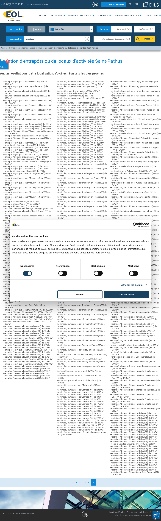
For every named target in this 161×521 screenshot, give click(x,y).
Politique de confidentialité (139, 512)
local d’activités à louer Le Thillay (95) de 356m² (133, 444)
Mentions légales (117, 512)
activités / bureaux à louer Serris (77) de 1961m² (133, 331)
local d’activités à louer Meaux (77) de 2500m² (25, 145)
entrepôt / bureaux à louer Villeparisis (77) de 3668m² (82, 103)
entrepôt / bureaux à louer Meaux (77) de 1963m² (27, 147)
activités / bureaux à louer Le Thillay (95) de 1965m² (135, 446)
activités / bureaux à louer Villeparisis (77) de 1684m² (82, 119)
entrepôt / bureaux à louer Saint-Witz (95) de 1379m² (28, 317)
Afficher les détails (131, 285)
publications (151, 16)
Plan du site (120, 515)
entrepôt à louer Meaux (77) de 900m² (22, 152)
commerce (102, 16)
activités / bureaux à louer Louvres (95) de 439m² (80, 394)
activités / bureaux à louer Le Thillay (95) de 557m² (134, 465)
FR (130, 4)
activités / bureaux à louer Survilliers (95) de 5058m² (28, 328)
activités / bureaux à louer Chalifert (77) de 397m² (80, 159)
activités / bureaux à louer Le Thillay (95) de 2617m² (135, 420)
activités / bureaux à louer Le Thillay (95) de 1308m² (135, 448)
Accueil (43, 16)
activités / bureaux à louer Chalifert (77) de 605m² (80, 138)
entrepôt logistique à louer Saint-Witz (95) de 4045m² (29, 319)
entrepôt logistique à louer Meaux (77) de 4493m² (27, 168)
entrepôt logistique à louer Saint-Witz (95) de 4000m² (29, 310)
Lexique (131, 515)
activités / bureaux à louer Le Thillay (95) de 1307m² (135, 432)
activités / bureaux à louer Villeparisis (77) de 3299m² (82, 121)
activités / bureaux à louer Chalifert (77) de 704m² (80, 140)
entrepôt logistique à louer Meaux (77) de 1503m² (27, 150)
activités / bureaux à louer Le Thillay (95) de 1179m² (135, 453)
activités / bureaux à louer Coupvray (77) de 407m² (27, 368)
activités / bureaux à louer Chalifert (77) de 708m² (80, 161)
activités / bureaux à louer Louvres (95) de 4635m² (80, 392)
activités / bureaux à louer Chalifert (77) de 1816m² (81, 157)
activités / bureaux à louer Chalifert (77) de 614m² (80, 154)
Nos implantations (39, 4)
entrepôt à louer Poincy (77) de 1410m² (22, 206)
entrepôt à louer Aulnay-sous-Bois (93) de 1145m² (134, 171)
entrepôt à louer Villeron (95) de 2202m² (76, 93)
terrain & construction (126, 16)
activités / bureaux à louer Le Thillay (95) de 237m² (134, 413)
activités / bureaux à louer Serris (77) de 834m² (133, 324)
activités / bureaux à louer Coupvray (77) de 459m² (81, 84)
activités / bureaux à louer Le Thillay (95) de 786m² (134, 434)
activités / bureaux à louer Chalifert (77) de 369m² (80, 133)
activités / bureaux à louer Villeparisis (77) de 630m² (81, 110)
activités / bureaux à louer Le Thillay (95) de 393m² (134, 418)
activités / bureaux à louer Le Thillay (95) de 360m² (134, 427)
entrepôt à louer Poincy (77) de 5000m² (22, 204)
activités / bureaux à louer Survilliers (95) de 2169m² (28, 340)
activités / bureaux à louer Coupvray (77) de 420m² (27, 378)
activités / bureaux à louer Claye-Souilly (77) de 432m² (29, 208)
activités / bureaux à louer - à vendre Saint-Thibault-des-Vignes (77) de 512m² (135, 153)
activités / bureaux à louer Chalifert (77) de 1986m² (81, 143)
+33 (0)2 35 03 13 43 (13, 4)
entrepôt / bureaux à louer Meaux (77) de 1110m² (27, 157)
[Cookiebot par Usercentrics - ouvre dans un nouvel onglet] (135, 225)
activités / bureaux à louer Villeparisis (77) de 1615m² (82, 105)
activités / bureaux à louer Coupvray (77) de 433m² (27, 366)
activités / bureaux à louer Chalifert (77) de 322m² (80, 124)
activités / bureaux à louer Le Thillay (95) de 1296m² (135, 458)
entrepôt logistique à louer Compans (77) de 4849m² (28, 126)
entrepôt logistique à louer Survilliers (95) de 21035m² (29, 359)
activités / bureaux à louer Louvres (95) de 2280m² (80, 418)
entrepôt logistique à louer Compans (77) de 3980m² (28, 129)
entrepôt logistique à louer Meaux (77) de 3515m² (27, 166)
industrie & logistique (80, 16)
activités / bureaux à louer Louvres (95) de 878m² (80, 399)
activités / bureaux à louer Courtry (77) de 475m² (80, 328)
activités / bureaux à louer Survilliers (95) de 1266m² (28, 333)
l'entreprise (56, 16)
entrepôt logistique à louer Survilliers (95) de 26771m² (29, 350)
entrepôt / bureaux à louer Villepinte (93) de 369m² (81, 425)
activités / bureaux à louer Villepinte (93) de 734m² (80, 427)
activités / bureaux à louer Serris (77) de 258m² (133, 317)
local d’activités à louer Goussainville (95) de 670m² (135, 345)
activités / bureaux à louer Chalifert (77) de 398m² (80, 131)
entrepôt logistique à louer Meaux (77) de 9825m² (27, 154)
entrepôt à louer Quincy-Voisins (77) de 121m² (79, 91)
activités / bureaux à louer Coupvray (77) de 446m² (27, 376)
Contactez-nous (116, 4)
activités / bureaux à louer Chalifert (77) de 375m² (80, 129)
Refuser (80, 294)
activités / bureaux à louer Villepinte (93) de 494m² (80, 430)
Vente (38, 29)
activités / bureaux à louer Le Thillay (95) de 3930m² (135, 416)
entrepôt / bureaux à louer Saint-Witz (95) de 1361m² (28, 312)
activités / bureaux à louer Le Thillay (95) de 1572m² (135, 425)
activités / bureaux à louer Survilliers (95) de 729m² (27, 343)
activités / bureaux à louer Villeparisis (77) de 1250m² (82, 107)
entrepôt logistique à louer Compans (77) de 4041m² (28, 124)
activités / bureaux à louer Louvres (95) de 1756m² (80, 404)
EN (136, 4)
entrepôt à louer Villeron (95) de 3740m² (76, 96)
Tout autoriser (126, 294)
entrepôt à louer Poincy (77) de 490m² (22, 201)
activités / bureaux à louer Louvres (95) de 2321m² (80, 401)
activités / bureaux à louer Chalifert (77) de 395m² (80, 147)
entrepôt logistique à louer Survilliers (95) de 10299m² (29, 364)
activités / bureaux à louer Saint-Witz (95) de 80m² (27, 314)
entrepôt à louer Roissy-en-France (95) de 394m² (80, 359)
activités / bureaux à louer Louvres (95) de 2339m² (80, 411)
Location (18, 29)
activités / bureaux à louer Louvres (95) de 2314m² (80, 390)
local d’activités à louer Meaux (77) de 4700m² (25, 171)
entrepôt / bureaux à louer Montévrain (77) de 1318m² (82, 420)
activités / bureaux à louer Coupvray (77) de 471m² (81, 81)
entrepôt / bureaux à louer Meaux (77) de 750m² (26, 136)
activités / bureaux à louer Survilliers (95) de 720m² (27, 336)
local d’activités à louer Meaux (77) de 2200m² (25, 159)
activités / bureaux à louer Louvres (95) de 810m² (80, 413)
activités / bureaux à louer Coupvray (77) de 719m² (27, 373)
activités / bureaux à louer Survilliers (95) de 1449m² (28, 326)
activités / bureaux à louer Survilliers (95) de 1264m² (28, 331)
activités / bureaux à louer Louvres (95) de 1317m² (80, 408)
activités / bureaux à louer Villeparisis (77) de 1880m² (82, 117)
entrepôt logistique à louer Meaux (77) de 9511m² (27, 143)
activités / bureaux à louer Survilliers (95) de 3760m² (28, 345)
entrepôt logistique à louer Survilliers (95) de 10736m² (29, 338)
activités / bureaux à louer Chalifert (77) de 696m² (80, 126)
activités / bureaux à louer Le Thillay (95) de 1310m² (135, 463)
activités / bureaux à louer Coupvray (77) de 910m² (27, 371)
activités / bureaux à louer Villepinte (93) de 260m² (80, 423)
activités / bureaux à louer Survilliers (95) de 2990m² (28, 352)
